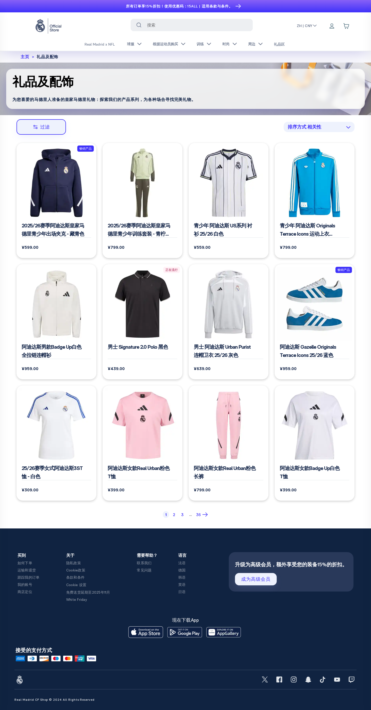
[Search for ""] (139, 25)
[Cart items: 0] (346, 26)
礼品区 (279, 44)
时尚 (226, 44)
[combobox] (191, 25)
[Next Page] (206, 514)
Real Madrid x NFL (100, 44)
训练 (200, 44)
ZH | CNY (307, 25)
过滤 (41, 127)
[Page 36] (198, 514)
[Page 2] (174, 514)
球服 (130, 44)
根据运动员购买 (165, 44)
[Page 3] (182, 514)
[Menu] (332, 26)
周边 (251, 44)
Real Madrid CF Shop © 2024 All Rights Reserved (54, 700)
